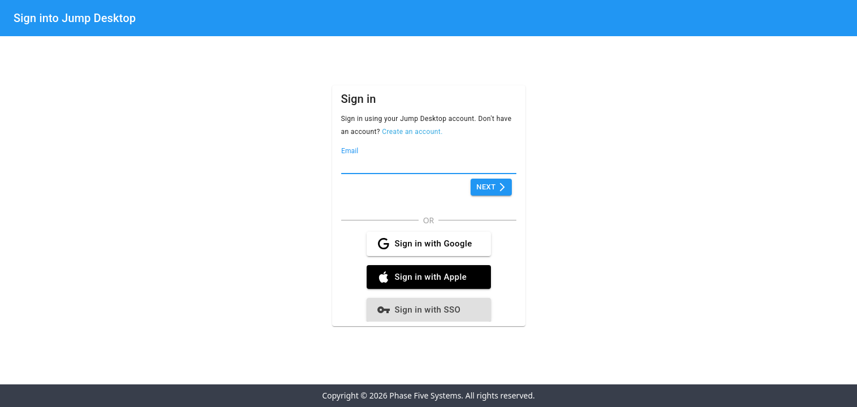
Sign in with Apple (429, 277)
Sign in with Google (429, 244)
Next (491, 187)
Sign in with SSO (429, 310)
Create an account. (412, 132)
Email (349, 151)
